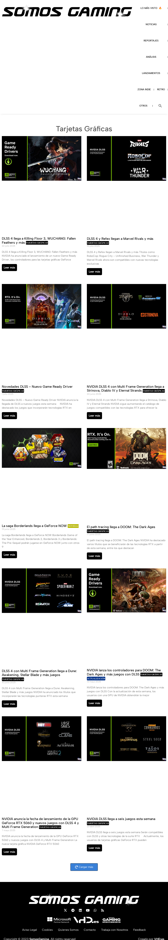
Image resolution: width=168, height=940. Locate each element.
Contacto (89, 930)
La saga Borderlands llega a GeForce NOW (35, 526)
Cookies (45, 930)
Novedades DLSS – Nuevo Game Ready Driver (37, 387)
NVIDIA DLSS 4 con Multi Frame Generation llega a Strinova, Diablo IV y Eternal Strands (125, 389)
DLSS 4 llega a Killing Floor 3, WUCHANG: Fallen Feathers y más (39, 240)
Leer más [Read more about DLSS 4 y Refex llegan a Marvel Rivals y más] (94, 271)
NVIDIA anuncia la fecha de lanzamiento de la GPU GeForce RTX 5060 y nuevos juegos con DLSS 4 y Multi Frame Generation (40, 823)
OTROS (143, 105)
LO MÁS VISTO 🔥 (151, 8)
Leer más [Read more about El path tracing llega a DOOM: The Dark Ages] (94, 556)
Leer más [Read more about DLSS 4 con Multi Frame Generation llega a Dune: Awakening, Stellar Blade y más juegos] (9, 704)
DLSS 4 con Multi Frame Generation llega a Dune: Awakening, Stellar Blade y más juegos (39, 673)
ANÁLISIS (151, 56)
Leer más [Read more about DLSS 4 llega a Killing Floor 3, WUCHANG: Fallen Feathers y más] (9, 267)
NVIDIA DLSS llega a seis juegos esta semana (121, 819)
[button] (160, 106)
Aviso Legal (27, 930)
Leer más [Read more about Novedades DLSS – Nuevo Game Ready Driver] (9, 415)
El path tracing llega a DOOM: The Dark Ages (121, 527)
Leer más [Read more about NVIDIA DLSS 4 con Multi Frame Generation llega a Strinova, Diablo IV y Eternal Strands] (94, 415)
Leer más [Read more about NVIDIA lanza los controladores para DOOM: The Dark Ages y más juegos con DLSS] (94, 703)
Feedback (142, 930)
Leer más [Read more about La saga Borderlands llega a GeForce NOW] (9, 554)
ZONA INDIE (144, 89)
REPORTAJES (151, 40)
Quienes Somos (67, 930)
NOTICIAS (151, 24)
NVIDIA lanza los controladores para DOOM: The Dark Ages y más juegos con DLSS (124, 672)
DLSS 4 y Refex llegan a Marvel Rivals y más (120, 239)
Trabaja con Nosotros (115, 930)
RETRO (161, 89)
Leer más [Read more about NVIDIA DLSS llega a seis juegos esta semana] (94, 848)
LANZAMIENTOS (151, 73)
